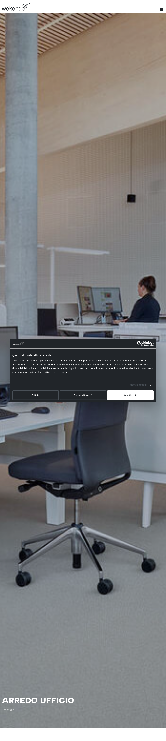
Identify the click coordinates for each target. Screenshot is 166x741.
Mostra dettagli (138, 384)
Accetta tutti (130, 395)
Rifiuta (35, 395)
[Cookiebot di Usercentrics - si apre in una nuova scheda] (139, 343)
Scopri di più (20, 709)
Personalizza (83, 395)
